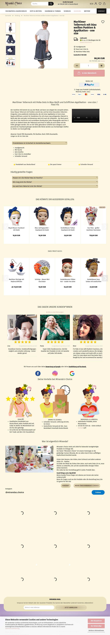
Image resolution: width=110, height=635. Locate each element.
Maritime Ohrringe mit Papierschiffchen (16, 280)
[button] (91, 3)
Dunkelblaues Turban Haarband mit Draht (68, 229)
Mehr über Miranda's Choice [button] (87, 486)
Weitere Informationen (96, 630)
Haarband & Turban (53, 11)
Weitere (87, 11)
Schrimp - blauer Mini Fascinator (42, 280)
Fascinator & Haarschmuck (16, 11)
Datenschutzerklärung (12, 628)
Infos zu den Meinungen (55, 312)
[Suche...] (51, 3)
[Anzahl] (89, 65)
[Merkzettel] (100, 3)
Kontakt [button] (65, 486)
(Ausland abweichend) (86, 42)
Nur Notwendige (96, 626)
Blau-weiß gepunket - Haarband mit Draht (42, 229)
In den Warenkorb (86, 73)
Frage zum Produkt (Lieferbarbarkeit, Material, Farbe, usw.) (88, 91)
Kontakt (101, 11)
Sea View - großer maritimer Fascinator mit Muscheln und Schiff (93, 229)
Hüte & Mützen (36, 11)
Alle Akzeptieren (96, 621)
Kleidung (77, 11)
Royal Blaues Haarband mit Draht (16, 229)
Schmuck (67, 11)
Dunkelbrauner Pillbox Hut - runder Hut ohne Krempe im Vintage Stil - (67, 280)
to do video (85, 116)
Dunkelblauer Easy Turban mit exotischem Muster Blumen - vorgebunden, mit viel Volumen (93, 280)
